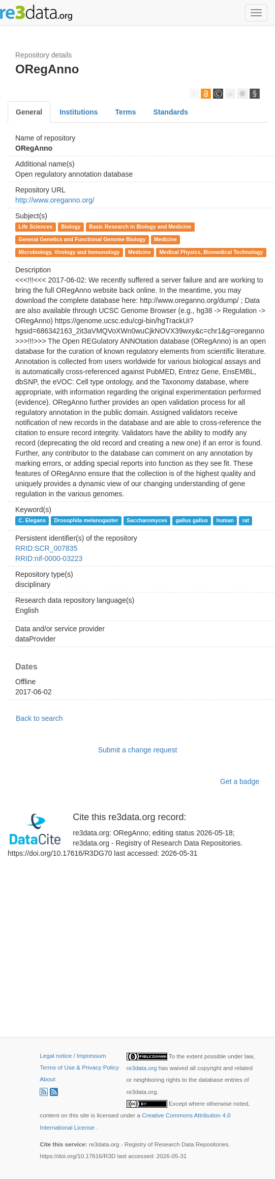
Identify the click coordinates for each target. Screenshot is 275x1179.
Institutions (78, 112)
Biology (71, 226)
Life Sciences (35, 226)
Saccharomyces (147, 520)
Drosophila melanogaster (86, 520)
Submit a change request (137, 750)
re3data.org (143, 1067)
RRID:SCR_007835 (46, 548)
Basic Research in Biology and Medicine (140, 226)
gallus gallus (191, 520)
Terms (125, 112)
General (29, 112)
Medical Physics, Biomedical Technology (211, 252)
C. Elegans (32, 520)
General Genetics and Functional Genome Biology (81, 239)
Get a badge (239, 781)
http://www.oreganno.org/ (55, 200)
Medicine (165, 239)
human (225, 520)
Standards (171, 112)
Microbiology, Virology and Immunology (68, 252)
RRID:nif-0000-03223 (48, 558)
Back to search (39, 718)
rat (245, 520)
